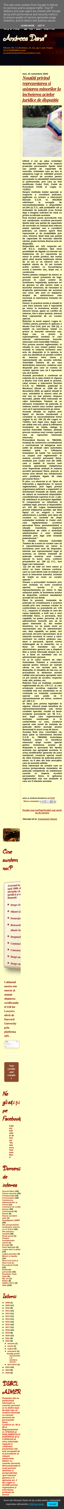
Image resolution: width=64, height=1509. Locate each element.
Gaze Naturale (9, 1247)
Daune (5, 1213)
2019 (7, 1333)
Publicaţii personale (7, 1270)
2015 (7, 1322)
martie (11, 1346)
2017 (7, 1327)
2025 (7, 1373)
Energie (6, 1245)
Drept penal (7, 1236)
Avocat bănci (8, 1191)
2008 (7, 1302)
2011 (7, 1311)
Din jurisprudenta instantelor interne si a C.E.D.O (11, 1227)
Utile (4, 1285)
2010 (7, 1308)
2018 (7, 1330)
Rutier (5, 1281)
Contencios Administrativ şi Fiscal (9, 1202)
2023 (7, 1367)
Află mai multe (36, 1504)
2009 (7, 1305)
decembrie (13, 1364)
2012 (7, 1313)
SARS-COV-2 (8, 1283)
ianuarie (11, 1343)
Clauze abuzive (9, 1193)
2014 (7, 1319)
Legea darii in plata (11, 1249)
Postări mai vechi (53, 810)
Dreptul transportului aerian (8, 1240)
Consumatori (8, 1198)
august (11, 1349)
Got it (41, 25)
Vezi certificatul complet (11, 1072)
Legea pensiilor (9, 1254)
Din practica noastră (8, 1232)
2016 (7, 1324)
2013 (7, 1316)
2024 (7, 1370)
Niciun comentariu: (32, 801)
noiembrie (12, 1351)
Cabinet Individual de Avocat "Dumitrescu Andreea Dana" (11, 1141)
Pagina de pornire (42, 811)
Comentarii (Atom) (47, 819)
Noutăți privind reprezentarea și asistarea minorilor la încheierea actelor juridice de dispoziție (42, 88)
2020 (7, 1335)
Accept (52, 1504)
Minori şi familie (9, 1256)
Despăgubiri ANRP (11, 1220)
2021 (7, 1338)
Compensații (8, 1195)
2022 (7, 1341)
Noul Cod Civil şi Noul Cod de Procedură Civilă (10, 1262)
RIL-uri (5, 1278)
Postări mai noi (30, 810)
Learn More (27, 25)
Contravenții (8, 1211)
